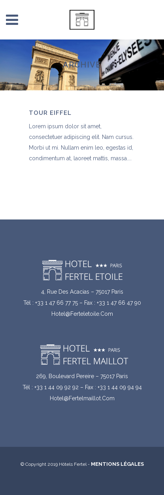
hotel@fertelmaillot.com (82, 398)
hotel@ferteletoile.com (82, 314)
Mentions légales (117, 464)
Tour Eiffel (50, 112)
